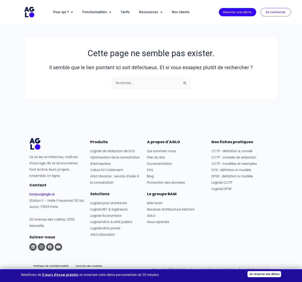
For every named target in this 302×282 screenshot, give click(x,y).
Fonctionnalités (96, 12)
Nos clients (181, 12)
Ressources (150, 12)
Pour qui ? (63, 12)
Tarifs (125, 12)
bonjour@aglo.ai (42, 194)
